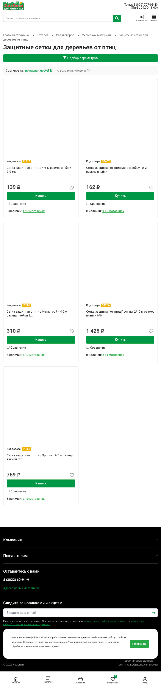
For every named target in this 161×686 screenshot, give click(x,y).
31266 (106, 305)
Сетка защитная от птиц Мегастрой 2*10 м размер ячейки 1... (116, 169)
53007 (106, 161)
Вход (144, 680)
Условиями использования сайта (85, 642)
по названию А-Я (39, 70)
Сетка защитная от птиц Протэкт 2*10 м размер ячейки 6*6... (120, 313)
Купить (40, 196)
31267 (26, 449)
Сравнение (141, 18)
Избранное (112, 679)
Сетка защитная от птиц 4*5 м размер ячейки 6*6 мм (39, 169)
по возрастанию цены (73, 70)
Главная (16, 680)
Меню (154, 18)
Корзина (80, 680)
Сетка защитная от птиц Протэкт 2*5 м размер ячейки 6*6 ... (40, 457)
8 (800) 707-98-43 (146, 4)
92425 (26, 161)
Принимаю (139, 643)
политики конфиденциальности (106, 621)
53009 (26, 305)
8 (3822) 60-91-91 (17, 580)
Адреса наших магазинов (21, 588)
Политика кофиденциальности (137, 664)
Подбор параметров (80, 58)
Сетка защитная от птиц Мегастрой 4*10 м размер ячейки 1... (37, 313)
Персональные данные (138, 660)
